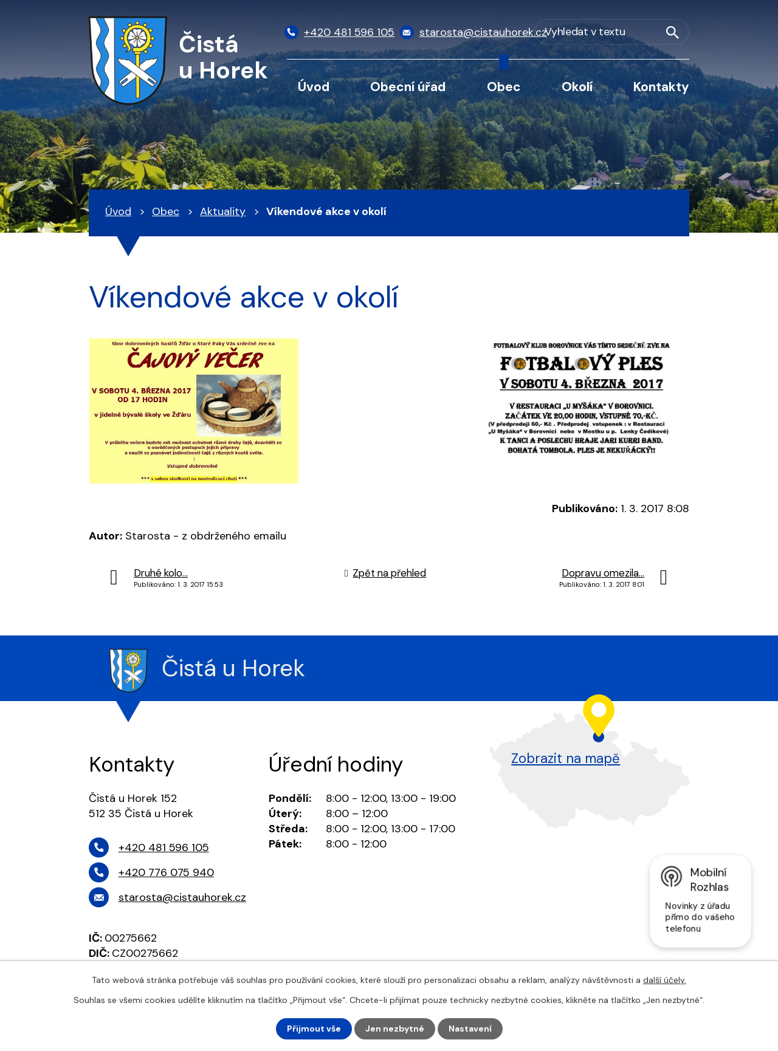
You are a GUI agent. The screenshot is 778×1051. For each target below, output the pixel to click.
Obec (504, 86)
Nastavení (470, 1028)
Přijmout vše (314, 1028)
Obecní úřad (408, 86)
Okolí (577, 86)
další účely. (664, 979)
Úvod (313, 86)
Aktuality (223, 211)
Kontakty (661, 86)
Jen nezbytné (394, 1028)
